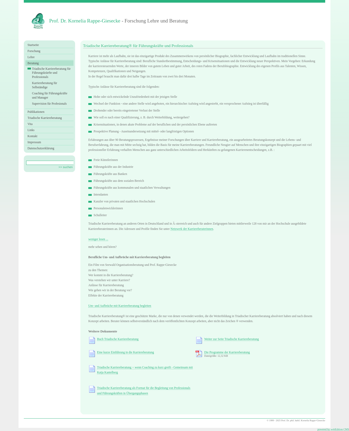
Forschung (33, 51)
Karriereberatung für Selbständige (44, 85)
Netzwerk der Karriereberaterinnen (192, 228)
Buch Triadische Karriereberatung (118, 339)
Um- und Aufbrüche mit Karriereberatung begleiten (119, 305)
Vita (30, 124)
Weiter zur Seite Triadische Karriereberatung (231, 339)
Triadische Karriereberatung (44, 117)
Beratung (33, 63)
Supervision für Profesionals (49, 103)
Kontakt (32, 136)
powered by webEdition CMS (333, 429)
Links (30, 130)
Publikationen (35, 111)
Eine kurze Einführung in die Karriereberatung (125, 352)
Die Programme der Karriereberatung (227, 352)
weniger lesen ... (98, 239)
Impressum (34, 142)
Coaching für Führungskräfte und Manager (49, 95)
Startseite (33, 45)
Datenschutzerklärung (40, 148)
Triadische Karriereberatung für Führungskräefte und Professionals (51, 72)
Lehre (31, 57)
